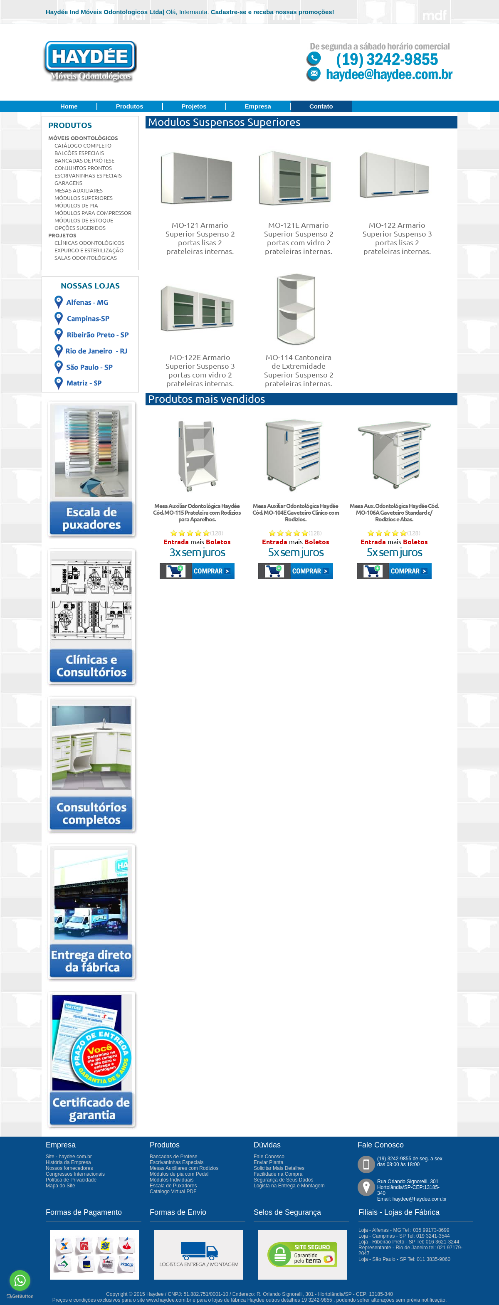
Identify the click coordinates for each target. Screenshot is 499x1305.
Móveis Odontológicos (83, 138)
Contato (321, 106)
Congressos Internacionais (75, 1174)
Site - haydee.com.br (69, 1156)
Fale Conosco (269, 1156)
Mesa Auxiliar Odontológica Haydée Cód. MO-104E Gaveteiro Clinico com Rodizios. (295, 513)
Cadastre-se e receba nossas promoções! (272, 11)
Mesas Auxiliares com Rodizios (184, 1168)
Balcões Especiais (79, 153)
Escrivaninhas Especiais (88, 175)
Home (69, 106)
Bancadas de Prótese (84, 160)
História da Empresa (68, 1162)
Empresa (258, 106)
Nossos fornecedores (69, 1168)
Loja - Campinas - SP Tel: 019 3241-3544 (404, 1236)
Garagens (68, 183)
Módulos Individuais (171, 1180)
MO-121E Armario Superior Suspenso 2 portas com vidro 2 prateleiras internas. (298, 238)
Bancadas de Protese (174, 1156)
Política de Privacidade (71, 1180)
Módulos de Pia (76, 205)
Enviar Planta (268, 1162)
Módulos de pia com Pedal (179, 1174)
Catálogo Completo (82, 145)
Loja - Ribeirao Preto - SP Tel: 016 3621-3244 (408, 1242)
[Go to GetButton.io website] (20, 1296)
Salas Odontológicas (85, 258)
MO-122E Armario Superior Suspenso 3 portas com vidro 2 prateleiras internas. (200, 370)
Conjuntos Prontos (83, 168)
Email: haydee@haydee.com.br (412, 1199)
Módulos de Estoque (83, 220)
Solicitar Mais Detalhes (279, 1168)
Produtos (129, 106)
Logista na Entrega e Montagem (289, 1186)
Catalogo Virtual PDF (173, 1191)
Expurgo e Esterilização (89, 250)
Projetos (194, 106)
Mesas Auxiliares (78, 190)
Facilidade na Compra (278, 1174)
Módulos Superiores (83, 198)
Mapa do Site (60, 1186)
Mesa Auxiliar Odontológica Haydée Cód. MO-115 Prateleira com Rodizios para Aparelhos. (197, 513)
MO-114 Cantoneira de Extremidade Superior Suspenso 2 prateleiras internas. (298, 370)
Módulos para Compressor (92, 213)
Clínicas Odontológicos (89, 243)
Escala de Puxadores (173, 1186)
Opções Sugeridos (80, 228)
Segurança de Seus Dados (283, 1180)
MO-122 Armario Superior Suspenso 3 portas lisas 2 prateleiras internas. (397, 238)
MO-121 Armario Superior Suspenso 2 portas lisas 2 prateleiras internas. (200, 238)
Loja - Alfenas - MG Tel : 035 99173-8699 (404, 1230)
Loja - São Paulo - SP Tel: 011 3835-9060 (404, 1259)
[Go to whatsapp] (20, 1280)
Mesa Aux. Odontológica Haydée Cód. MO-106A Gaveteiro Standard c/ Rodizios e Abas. (394, 513)
